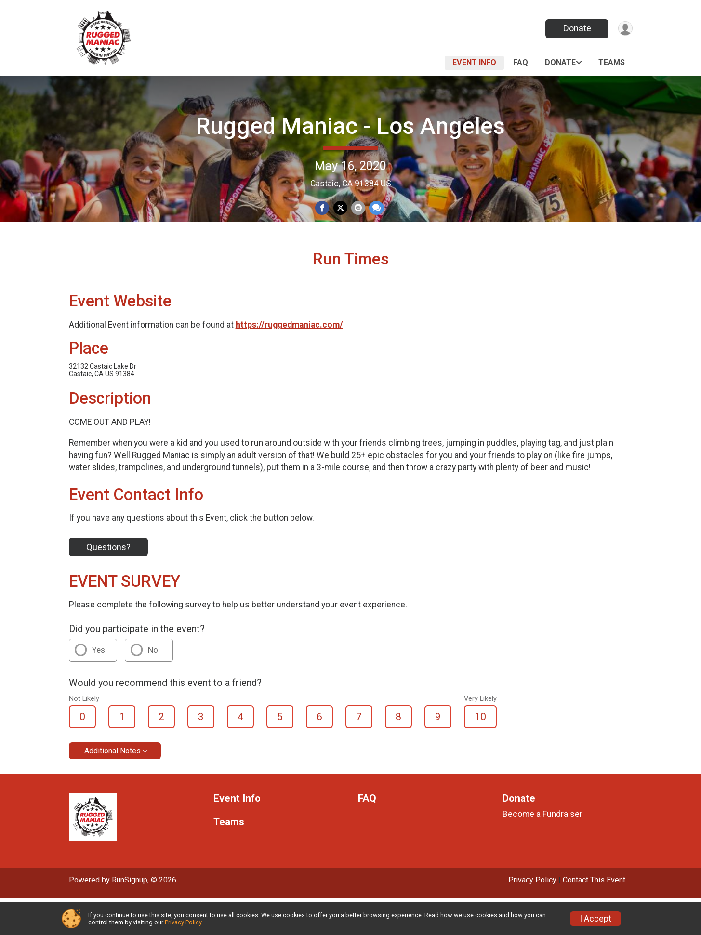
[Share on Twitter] (340, 209)
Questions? (108, 584)
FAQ (520, 62)
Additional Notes (112, 788)
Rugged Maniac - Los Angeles (350, 126)
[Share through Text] (374, 209)
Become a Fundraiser (542, 851)
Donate (573, 28)
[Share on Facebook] (324, 209)
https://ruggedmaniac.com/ (289, 362)
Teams (611, 62)
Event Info (474, 62)
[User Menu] (624, 29)
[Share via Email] (357, 209)
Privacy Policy (183, 922)
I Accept (595, 918)
